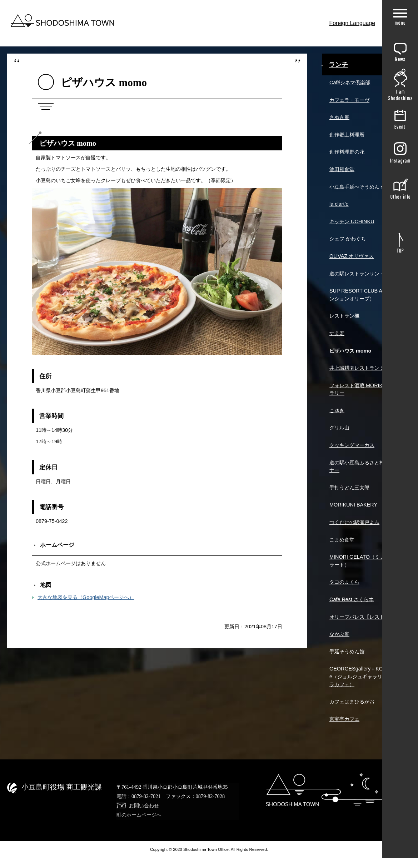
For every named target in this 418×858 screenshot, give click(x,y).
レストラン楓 (344, 316)
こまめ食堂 (341, 540)
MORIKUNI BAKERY (353, 505)
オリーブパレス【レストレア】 (364, 617)
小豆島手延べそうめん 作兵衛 (362, 187)
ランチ (338, 64)
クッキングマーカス (351, 445)
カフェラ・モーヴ (349, 100)
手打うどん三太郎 (349, 487)
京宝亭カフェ (344, 719)
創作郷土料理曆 (346, 135)
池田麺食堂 (341, 169)
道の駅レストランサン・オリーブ (366, 273)
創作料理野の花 (346, 152)
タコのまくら (344, 582)
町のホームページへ (138, 815)
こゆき (336, 410)
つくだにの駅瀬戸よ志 (354, 522)
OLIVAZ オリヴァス (351, 256)
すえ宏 (336, 333)
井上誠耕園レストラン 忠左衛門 (365, 368)
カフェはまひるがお (351, 701)
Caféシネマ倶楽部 (349, 82)
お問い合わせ (144, 805)
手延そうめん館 (346, 651)
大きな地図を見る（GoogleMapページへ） (86, 597)
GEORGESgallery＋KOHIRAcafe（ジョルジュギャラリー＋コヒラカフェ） (365, 676)
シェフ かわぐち (347, 238)
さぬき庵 (339, 117)
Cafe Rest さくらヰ (351, 599)
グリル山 (339, 427)
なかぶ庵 (339, 634)
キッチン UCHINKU (351, 221)
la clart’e (339, 204)
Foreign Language (352, 23)
